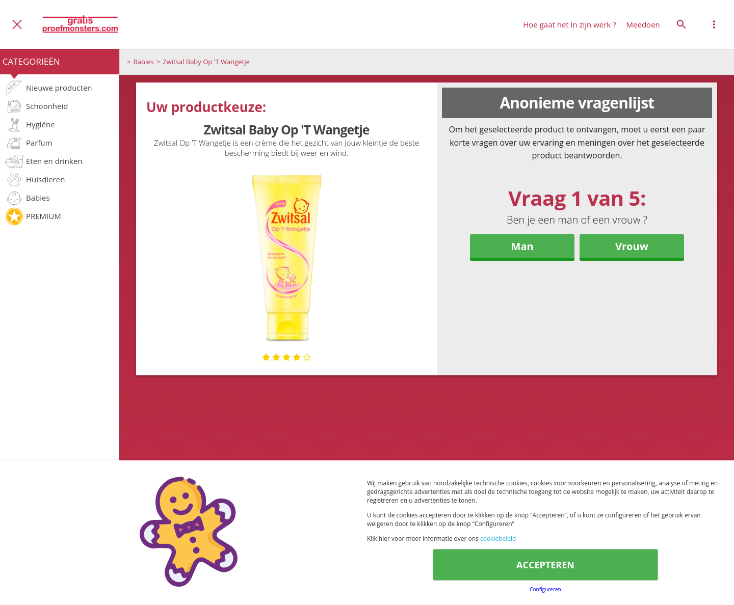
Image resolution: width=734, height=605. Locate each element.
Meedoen (643, 24)
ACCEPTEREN (545, 565)
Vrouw (631, 246)
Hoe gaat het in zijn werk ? (569, 24)
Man (522, 246)
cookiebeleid (498, 538)
